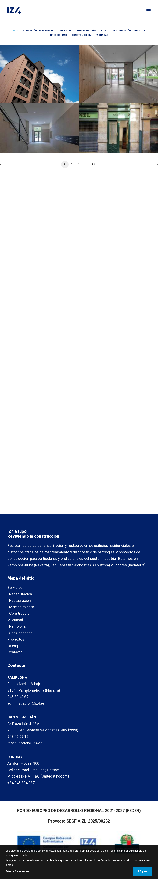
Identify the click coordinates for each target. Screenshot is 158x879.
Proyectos (15, 639)
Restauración (20, 600)
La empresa (17, 646)
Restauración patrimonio (130, 30)
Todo (14, 30)
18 (93, 409)
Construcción (81, 35)
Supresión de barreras (38, 30)
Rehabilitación (20, 594)
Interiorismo (58, 35)
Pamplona (17, 626)
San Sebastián (21, 633)
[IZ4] (14, 10)
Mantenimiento (21, 607)
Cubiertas (65, 30)
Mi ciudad (15, 620)
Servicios (15, 587)
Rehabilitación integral (92, 30)
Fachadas (102, 35)
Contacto (14, 652)
